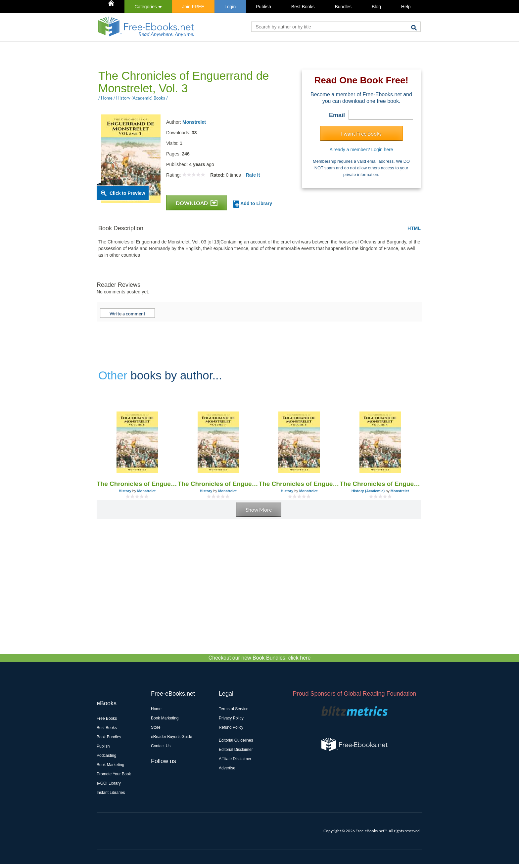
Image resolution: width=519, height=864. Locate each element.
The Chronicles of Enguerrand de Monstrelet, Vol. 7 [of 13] (218, 483)
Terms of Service (233, 709)
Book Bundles (109, 737)
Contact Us (160, 746)
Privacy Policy (231, 718)
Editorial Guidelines (236, 740)
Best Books (303, 6)
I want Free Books (361, 133)
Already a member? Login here (361, 149)
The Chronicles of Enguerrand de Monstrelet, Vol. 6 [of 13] (299, 483)
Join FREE (193, 6)
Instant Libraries (111, 792)
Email (337, 115)
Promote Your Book (114, 774)
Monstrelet (194, 122)
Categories (148, 6)
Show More (259, 509)
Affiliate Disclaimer (235, 758)
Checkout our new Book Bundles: (260, 658)
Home (156, 709)
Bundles (343, 6)
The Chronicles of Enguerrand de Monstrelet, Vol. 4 (380, 483)
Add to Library (252, 204)
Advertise (227, 768)
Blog (376, 6)
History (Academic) (368, 491)
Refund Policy (231, 727)
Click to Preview (127, 193)
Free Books (107, 718)
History (125, 491)
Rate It (253, 175)
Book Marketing (110, 764)
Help (406, 6)
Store (156, 727)
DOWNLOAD (196, 203)
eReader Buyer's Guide (171, 736)
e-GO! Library (109, 783)
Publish (263, 6)
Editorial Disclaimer (236, 749)
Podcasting (106, 755)
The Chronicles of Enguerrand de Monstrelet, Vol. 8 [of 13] (137, 483)
